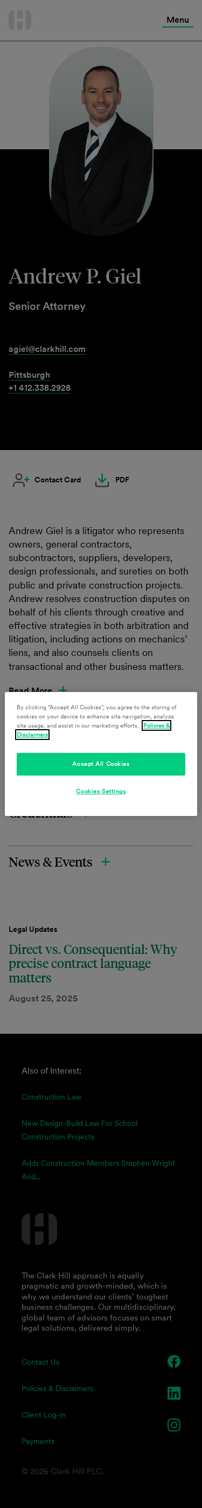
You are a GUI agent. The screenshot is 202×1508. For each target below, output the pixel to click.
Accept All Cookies (100, 763)
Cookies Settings (101, 791)
